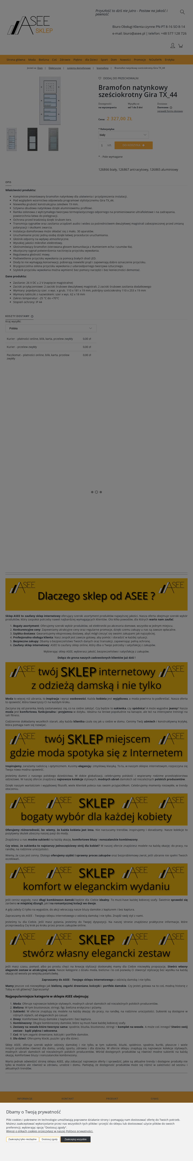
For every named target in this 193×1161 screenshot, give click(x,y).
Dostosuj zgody (50, 1139)
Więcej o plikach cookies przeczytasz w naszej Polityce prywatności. (49, 1131)
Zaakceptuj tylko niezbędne (22, 1139)
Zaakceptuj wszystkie (75, 1139)
